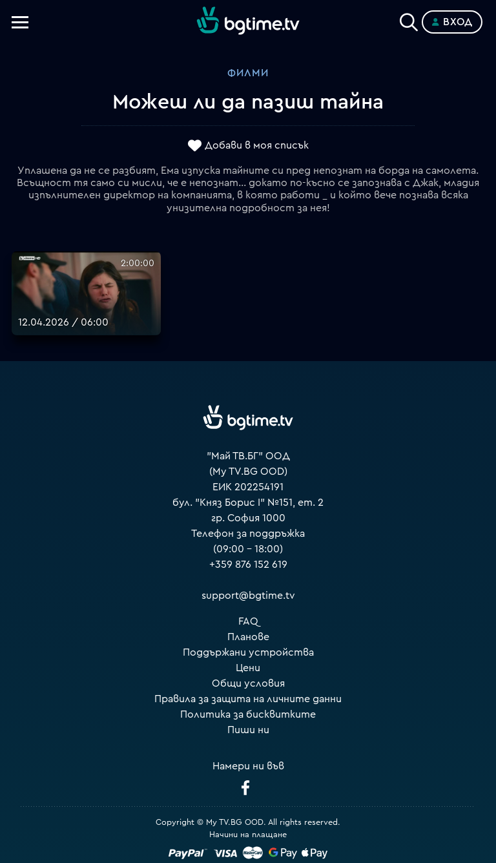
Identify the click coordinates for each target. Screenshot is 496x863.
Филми (248, 73)
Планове (248, 637)
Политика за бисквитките (248, 714)
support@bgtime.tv (248, 595)
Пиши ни (248, 730)
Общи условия (248, 683)
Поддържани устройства (248, 652)
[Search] (409, 19)
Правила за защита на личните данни (248, 699)
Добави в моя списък (257, 145)
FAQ (248, 621)
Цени (248, 668)
